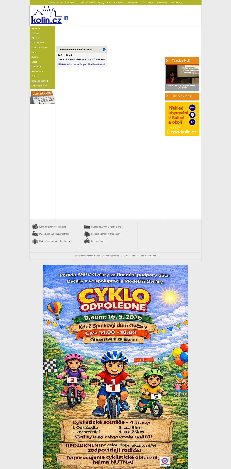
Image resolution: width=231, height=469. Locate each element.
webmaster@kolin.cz (110, 256)
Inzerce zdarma (98, 241)
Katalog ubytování (106, 227)
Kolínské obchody (40, 81)
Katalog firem (38, 42)
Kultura (35, 57)
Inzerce (35, 38)
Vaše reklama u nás (148, 256)
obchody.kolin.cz (55, 3)
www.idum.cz (119, 3)
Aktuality (36, 28)
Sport (34, 62)
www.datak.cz (177, 3)
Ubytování (36, 66)
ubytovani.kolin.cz (88, 3)
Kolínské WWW (39, 47)
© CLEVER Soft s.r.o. (129, 256)
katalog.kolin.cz (104, 3)
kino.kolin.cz (149, 3)
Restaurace (37, 71)
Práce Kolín (54, 234)
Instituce (36, 33)
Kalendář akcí (52, 227)
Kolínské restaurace (54, 241)
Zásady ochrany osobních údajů (87, 256)
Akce (34, 52)
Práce (34, 76)
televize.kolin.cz (134, 3)
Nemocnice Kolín (40, 85)
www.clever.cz (163, 3)
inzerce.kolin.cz (71, 3)
